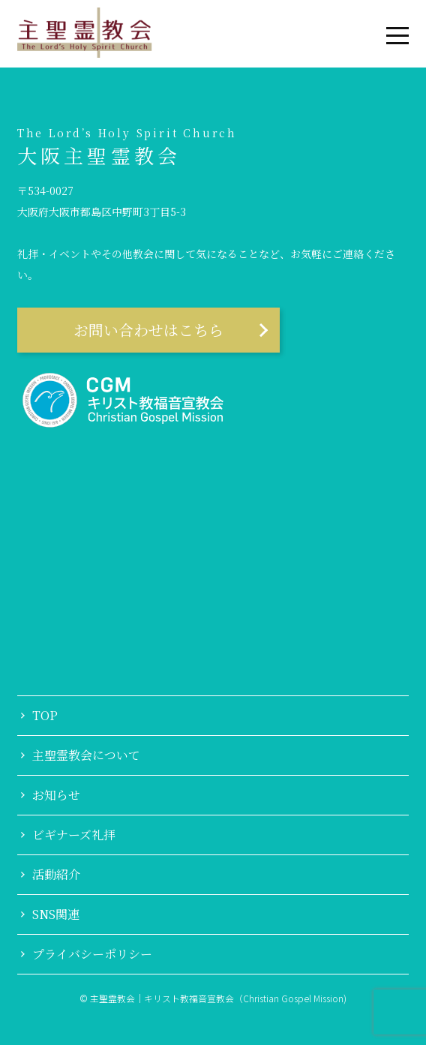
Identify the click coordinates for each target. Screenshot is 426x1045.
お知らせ (56, 795)
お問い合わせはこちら (149, 330)
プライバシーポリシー (92, 954)
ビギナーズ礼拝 (74, 835)
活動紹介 (56, 875)
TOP (45, 716)
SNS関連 (56, 914)
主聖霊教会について (86, 755)
